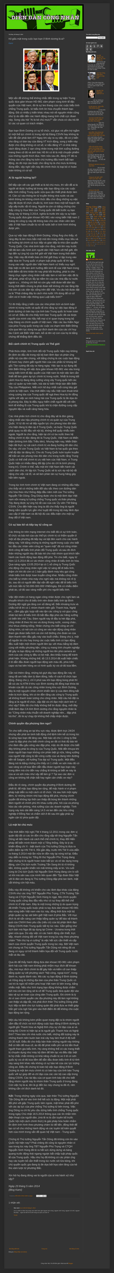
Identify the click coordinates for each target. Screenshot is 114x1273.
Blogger (70, 1263)
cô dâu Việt (102, 236)
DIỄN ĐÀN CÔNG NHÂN (95, 259)
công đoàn (98, 229)
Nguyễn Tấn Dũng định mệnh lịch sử (100, 92)
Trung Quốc (94, 213)
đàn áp (93, 231)
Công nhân (101, 211)
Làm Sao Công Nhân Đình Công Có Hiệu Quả (100, 75)
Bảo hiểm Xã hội (96, 226)
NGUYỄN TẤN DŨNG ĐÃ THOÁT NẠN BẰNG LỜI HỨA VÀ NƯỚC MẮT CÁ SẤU (96, 134)
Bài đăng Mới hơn (14, 1249)
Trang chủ (44, 1249)
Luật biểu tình (94, 224)
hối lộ (89, 238)
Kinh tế (99, 227)
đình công (89, 220)
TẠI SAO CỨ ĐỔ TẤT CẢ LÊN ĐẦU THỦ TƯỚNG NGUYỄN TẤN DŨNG (95, 119)
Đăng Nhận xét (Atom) (20, 1252)
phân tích (92, 244)
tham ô (98, 240)
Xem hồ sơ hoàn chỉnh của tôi (94, 333)
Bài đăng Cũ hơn (74, 1249)
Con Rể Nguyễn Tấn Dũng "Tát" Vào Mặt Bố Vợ (100, 58)
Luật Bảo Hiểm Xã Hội (97, 235)
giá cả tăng (93, 222)
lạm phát (103, 238)
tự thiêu (92, 245)
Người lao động (98, 218)
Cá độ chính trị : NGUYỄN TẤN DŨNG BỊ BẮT (96, 107)
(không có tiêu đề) (94, 190)
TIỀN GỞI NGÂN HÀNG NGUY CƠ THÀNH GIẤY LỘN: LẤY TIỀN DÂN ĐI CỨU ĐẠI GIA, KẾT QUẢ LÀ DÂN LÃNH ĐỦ (96, 150)
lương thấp (96, 238)
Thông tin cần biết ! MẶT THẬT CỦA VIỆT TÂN (96, 177)
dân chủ (96, 215)
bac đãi (91, 242)
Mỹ (95, 220)
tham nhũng (91, 240)
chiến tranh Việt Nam (91, 236)
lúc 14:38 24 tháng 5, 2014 (27, 1208)
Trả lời (15, 1215)
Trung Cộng (91, 207)
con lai (96, 242)
